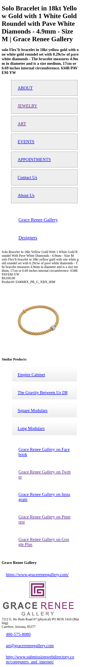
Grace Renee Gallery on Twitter (44, 474)
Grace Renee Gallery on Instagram (44, 497)
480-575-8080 (18, 634)
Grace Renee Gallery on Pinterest (44, 519)
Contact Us (27, 177)
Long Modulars (31, 428)
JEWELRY (27, 105)
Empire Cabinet (31, 374)
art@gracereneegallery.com (30, 645)
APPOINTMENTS (34, 159)
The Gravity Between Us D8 (43, 392)
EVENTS (26, 141)
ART (22, 123)
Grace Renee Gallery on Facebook (44, 452)
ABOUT (25, 87)
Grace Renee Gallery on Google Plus (43, 542)
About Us (26, 195)
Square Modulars (33, 410)
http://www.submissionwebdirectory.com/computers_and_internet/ (40, 659)
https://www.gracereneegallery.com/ (37, 574)
